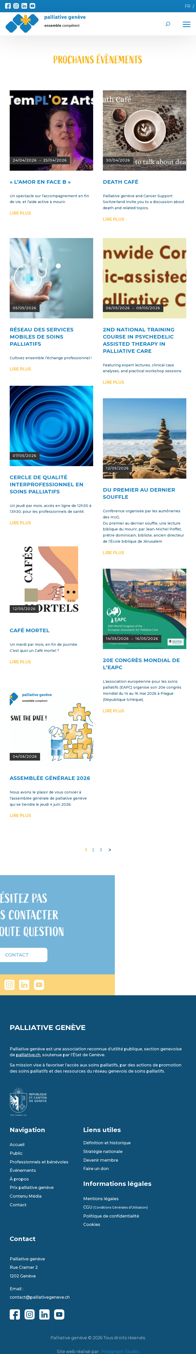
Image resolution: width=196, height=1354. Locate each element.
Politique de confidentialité (111, 1216)
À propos (19, 1179)
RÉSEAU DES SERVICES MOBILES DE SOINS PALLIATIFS (42, 460)
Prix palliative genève (32, 1187)
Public (16, 1153)
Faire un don (96, 1168)
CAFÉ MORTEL (30, 754)
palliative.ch (28, 1054)
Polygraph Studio (120, 1351)
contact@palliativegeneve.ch (40, 1297)
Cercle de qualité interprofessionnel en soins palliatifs (46, 608)
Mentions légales (101, 1199)
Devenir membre (100, 1160)
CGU (115, 1207)
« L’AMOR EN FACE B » (40, 306)
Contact (18, 1205)
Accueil (17, 1144)
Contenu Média (26, 1196)
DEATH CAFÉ (120, 306)
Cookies (91, 1224)
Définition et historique (107, 1143)
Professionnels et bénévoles (39, 1162)
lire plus (20, 336)
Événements (23, 1170)
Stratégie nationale (102, 1151)
